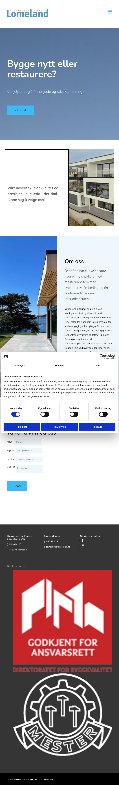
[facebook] (83, 541)
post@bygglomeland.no (58, 546)
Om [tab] (98, 365)
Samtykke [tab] (20, 365)
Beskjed (11, 466)
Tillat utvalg (59, 426)
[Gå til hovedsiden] (27, 16)
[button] (20, 110)
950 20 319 (52, 541)
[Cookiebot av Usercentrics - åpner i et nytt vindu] (101, 356)
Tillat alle (97, 426)
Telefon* (11, 459)
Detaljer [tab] (59, 365)
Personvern (48, 779)
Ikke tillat (22, 426)
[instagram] (83, 546)
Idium (18, 779)
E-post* (11, 450)
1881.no (33, 779)
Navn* (10, 441)
